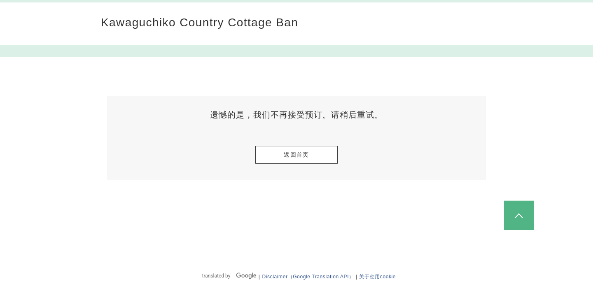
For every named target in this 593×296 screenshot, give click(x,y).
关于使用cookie (377, 277)
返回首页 (296, 154)
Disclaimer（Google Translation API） (308, 277)
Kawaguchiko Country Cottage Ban (199, 22)
